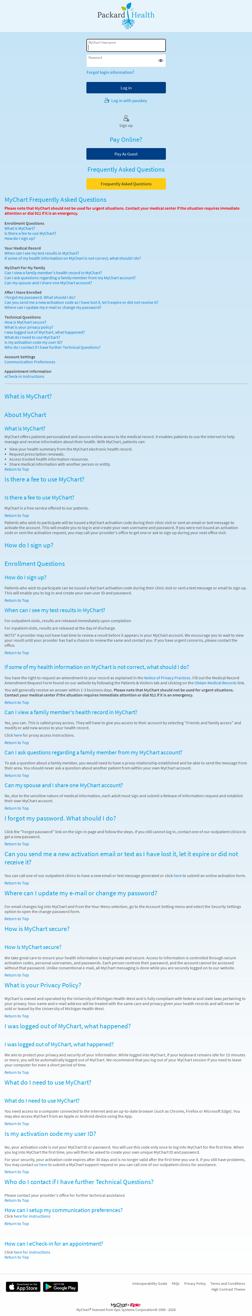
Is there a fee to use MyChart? (30, 233)
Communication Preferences (30, 361)
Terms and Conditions (227, 1283)
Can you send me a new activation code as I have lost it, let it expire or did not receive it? (81, 302)
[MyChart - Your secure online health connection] (126, 16)
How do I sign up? (20, 238)
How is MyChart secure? (25, 322)
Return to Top (17, 469)
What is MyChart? (20, 228)
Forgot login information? (110, 72)
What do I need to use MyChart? (32, 337)
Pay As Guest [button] (126, 154)
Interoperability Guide (149, 1283)
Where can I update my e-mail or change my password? (53, 307)
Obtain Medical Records (215, 682)
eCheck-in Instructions (24, 376)
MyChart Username (102, 42)
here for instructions (32, 1216)
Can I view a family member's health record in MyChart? (53, 272)
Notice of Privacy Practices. (168, 677)
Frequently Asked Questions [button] (126, 184)
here (18, 735)
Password (95, 57)
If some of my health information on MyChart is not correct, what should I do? (73, 258)
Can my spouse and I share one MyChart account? (48, 282)
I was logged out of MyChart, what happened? (45, 332)
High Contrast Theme (228, 1289)
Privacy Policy (195, 1283)
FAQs (175, 1283)
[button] (161, 60)
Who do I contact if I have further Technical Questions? (53, 347)
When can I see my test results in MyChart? (42, 253)
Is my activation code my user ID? (34, 342)
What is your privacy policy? (29, 327)
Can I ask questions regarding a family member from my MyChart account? (70, 277)
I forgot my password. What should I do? (40, 297)
